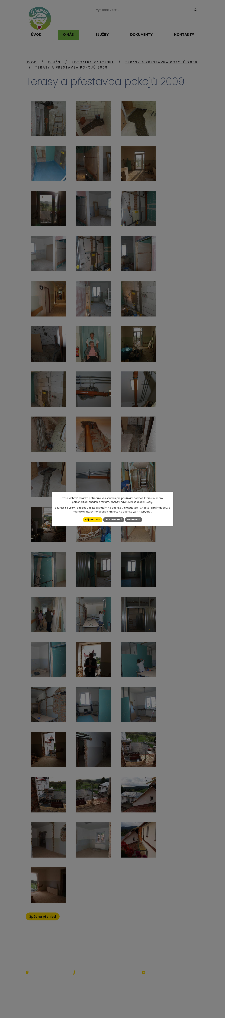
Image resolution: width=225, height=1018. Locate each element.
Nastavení (136, 519)
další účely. (146, 502)
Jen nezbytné (114, 519)
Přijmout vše (90, 519)
